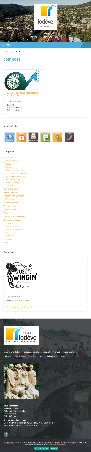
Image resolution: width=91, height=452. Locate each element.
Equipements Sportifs (14, 229)
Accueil (7, 52)
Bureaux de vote (10, 192)
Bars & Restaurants (11, 189)
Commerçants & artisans (14, 196)
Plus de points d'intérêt (19, 307)
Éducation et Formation (14, 170)
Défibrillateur (9, 199)
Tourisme (7, 239)
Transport (7, 242)
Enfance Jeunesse (11, 203)
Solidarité (9, 236)
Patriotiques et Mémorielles (16, 176)
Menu (45, 45)
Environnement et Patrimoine (17, 173)
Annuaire (19, 52)
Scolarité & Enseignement (14, 216)
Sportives (9, 186)
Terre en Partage (14, 101)
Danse (8, 167)
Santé (8, 233)
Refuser (54, 448)
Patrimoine (8, 213)
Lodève (46, 33)
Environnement (10, 206)
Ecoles (8, 223)
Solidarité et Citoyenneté (15, 183)
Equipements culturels (14, 226)
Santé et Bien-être (13, 179)
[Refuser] (88, 445)
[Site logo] (45, 29)
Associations (17, 93)
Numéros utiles (10, 210)
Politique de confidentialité (57, 445)
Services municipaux (12, 220)
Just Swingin (13, 296)
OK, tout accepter (41, 448)
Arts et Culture (11, 161)
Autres (8, 164)
